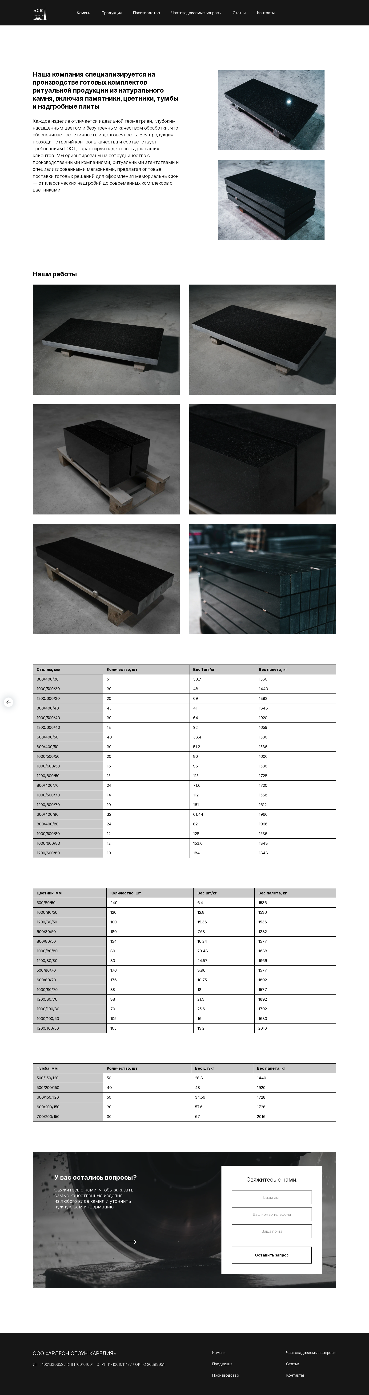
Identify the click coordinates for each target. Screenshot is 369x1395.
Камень (83, 12)
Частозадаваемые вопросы (196, 12)
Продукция (111, 12)
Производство (146, 12)
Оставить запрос (272, 1255)
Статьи (239, 12)
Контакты (266, 12)
